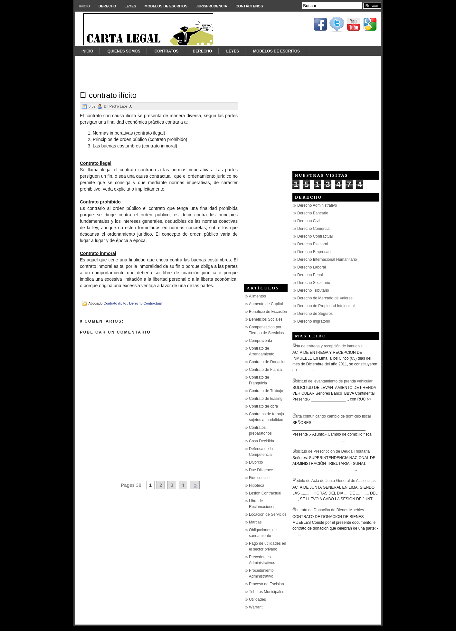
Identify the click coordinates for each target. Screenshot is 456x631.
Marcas (255, 522)
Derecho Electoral (312, 244)
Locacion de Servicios (268, 514)
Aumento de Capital (266, 304)
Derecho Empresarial (315, 252)
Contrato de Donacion (268, 362)
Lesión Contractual (265, 493)
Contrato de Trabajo (266, 391)
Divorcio (256, 462)
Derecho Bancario (312, 213)
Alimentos (257, 296)
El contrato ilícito (108, 95)
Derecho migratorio (313, 321)
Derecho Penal (310, 275)
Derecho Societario (313, 282)
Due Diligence (261, 470)
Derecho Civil (308, 221)
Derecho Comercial (313, 228)
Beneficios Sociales (265, 319)
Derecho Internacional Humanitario (327, 259)
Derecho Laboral (311, 267)
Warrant (255, 607)
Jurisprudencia (211, 6)
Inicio (84, 6)
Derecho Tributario (313, 290)
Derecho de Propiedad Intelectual (326, 306)
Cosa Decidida (261, 441)
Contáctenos (249, 6)
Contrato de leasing (265, 398)
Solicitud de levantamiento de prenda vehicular (332, 381)
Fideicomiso (259, 478)
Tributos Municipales (266, 591)
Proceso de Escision (266, 584)
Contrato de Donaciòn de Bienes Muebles (328, 510)
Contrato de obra (263, 406)
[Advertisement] (228, 70)
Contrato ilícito (115, 303)
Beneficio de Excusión (268, 311)
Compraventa (260, 340)
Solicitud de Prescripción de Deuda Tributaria (331, 451)
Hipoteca (256, 485)
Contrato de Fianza (265, 369)
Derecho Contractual (145, 303)
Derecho (107, 6)
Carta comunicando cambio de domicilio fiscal (331, 416)
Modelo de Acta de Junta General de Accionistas (333, 480)
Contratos (167, 51)
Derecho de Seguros (315, 313)
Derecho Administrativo (317, 205)
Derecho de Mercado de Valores (325, 298)
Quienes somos (124, 51)
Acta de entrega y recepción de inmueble (327, 346)
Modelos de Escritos (166, 6)
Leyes (130, 6)
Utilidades (257, 599)
